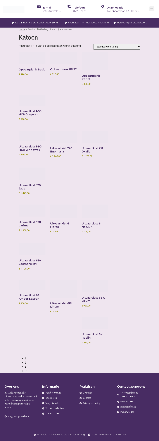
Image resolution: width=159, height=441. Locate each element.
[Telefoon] (69, 9)
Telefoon (79, 7)
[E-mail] (39, 9)
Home (22, 29)
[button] (151, 8)
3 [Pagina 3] (25, 366)
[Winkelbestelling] (116, 47)
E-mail (47, 7)
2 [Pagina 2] (25, 362)
